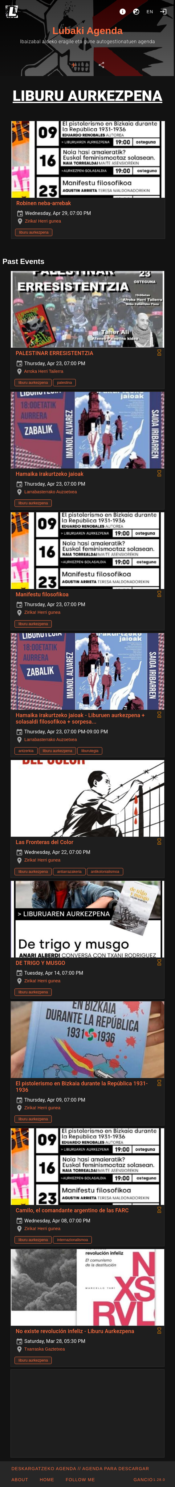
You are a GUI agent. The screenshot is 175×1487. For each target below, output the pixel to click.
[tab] (74, 65)
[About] (122, 11)
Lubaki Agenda (87, 30)
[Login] (163, 11)
